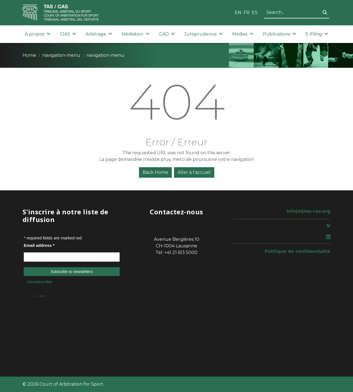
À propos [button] (37, 34)
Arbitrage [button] (98, 34)
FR (247, 12)
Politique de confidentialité (297, 251)
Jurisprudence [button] (203, 34)
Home (29, 55)
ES (255, 12)
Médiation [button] (135, 34)
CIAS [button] (68, 34)
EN (238, 12)
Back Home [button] (155, 172)
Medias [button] (242, 34)
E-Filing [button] (317, 34)
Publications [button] (279, 34)
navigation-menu (61, 55)
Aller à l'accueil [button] (194, 172)
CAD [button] (167, 34)
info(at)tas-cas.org (308, 211)
